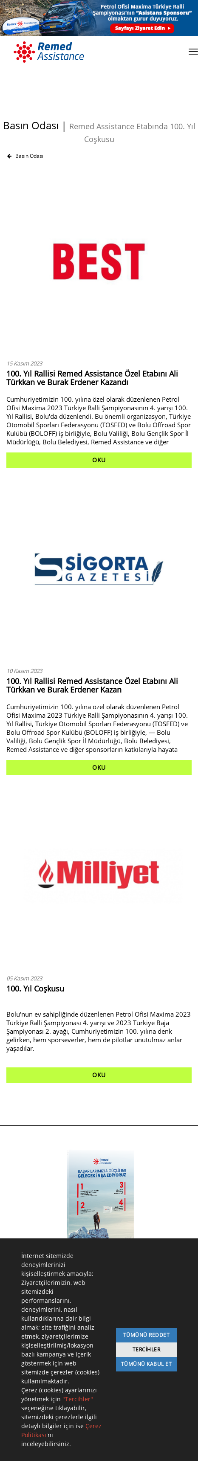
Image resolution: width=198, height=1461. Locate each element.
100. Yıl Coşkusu (35, 988)
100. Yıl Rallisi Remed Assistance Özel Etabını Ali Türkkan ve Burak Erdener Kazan (92, 685)
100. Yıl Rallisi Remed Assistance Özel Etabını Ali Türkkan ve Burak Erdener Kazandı (92, 377)
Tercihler (147, 1349)
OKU (99, 460)
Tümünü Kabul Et (146, 1364)
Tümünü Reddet (146, 1335)
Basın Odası (25, 155)
